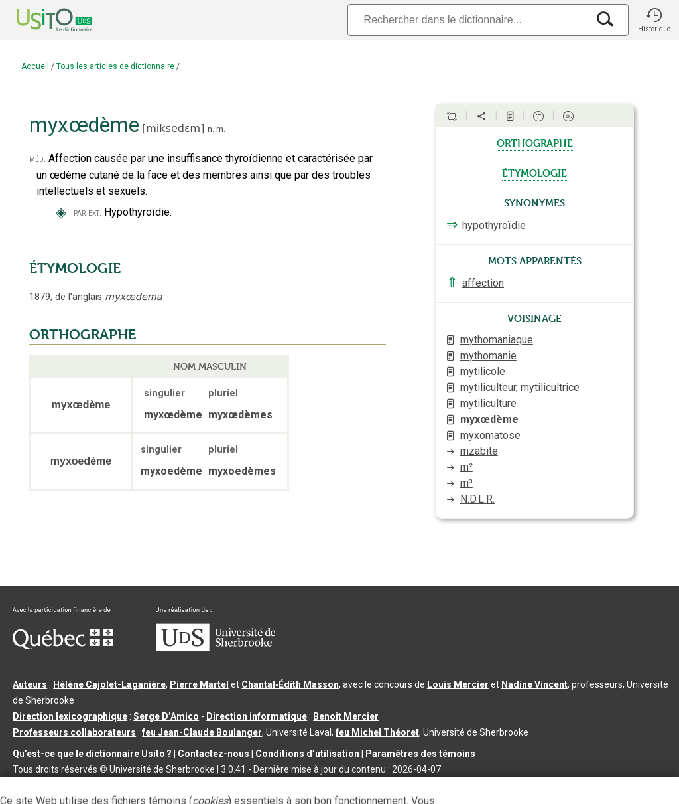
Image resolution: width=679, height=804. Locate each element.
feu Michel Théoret (377, 732)
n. (211, 129)
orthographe (535, 142)
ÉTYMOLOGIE (75, 268)
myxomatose (490, 435)
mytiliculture (488, 403)
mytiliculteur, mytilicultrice (520, 387)
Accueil (35, 66)
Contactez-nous (213, 753)
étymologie (534, 172)
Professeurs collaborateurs (74, 732)
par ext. (87, 212)
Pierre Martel (199, 684)
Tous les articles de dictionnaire (115, 66)
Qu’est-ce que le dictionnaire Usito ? (92, 753)
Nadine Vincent (534, 684)
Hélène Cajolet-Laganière (109, 684)
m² (466, 467)
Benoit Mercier (346, 716)
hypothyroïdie (494, 225)
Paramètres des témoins (420, 753)
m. (220, 129)
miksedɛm (173, 128)
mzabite (479, 451)
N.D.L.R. (477, 499)
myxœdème (489, 419)
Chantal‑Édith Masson (290, 684)
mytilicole (482, 371)
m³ (466, 483)
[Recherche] (467, 20)
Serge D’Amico (166, 716)
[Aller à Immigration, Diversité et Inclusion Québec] (63, 646)
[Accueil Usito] (40, 20)
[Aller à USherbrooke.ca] (215, 647)
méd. (37, 159)
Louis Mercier (458, 684)
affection (483, 283)
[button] (654, 20)
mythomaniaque (496, 339)
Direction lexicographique (70, 716)
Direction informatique (256, 716)
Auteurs (30, 684)
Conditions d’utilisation (307, 753)
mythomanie (488, 355)
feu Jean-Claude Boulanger (202, 732)
